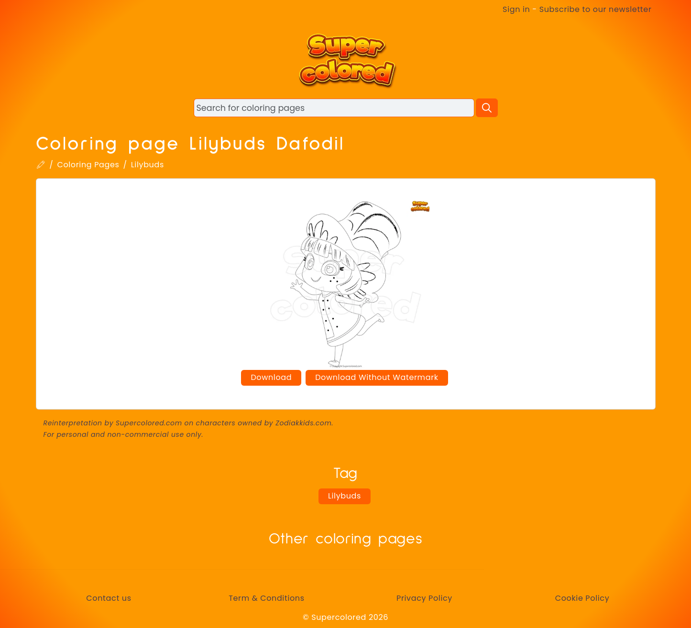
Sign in (516, 9)
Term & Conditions (266, 598)
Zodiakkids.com (303, 423)
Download (271, 377)
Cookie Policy (582, 598)
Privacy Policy (424, 598)
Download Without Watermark (376, 377)
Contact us (108, 598)
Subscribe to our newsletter (595, 9)
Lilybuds (147, 164)
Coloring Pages (88, 164)
